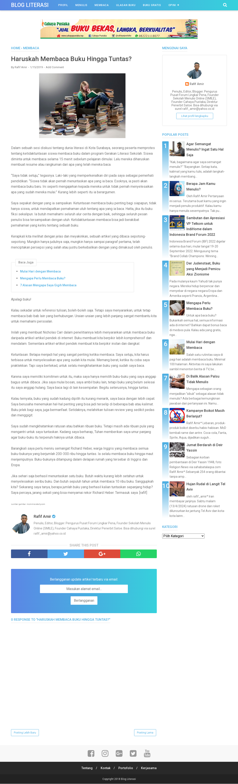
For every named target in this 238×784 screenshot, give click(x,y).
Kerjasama (149, 768)
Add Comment (55, 67)
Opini (172, 5)
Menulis (81, 5)
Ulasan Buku (126, 5)
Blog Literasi (30, 5)
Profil (63, 5)
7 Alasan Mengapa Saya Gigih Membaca (48, 285)
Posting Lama (145, 732)
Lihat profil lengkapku (194, 116)
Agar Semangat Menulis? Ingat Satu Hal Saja (205, 149)
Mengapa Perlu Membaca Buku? (42, 278)
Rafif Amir (197, 84)
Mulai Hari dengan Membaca (40, 271)
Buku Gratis (152, 5)
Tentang (86, 768)
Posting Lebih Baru (25, 732)
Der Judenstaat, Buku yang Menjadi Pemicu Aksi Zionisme (203, 268)
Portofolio (126, 768)
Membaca (102, 5)
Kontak (105, 768)
